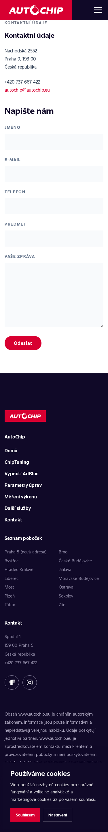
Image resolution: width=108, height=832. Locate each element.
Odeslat (23, 343)
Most (9, 587)
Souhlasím (25, 815)
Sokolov (66, 596)
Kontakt (13, 520)
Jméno (12, 127)
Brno (63, 552)
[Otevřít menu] (98, 10)
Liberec (11, 578)
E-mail (13, 159)
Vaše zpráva (20, 256)
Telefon (15, 191)
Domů (11, 450)
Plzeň (10, 596)
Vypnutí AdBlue (22, 473)
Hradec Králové (19, 569)
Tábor (10, 604)
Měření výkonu (21, 496)
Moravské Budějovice (79, 578)
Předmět (15, 224)
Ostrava (66, 587)
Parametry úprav (23, 485)
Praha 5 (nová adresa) (25, 552)
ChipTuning (17, 462)
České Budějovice (75, 561)
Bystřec (11, 561)
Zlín (62, 604)
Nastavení (57, 815)
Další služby (18, 508)
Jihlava (65, 569)
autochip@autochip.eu (27, 90)
